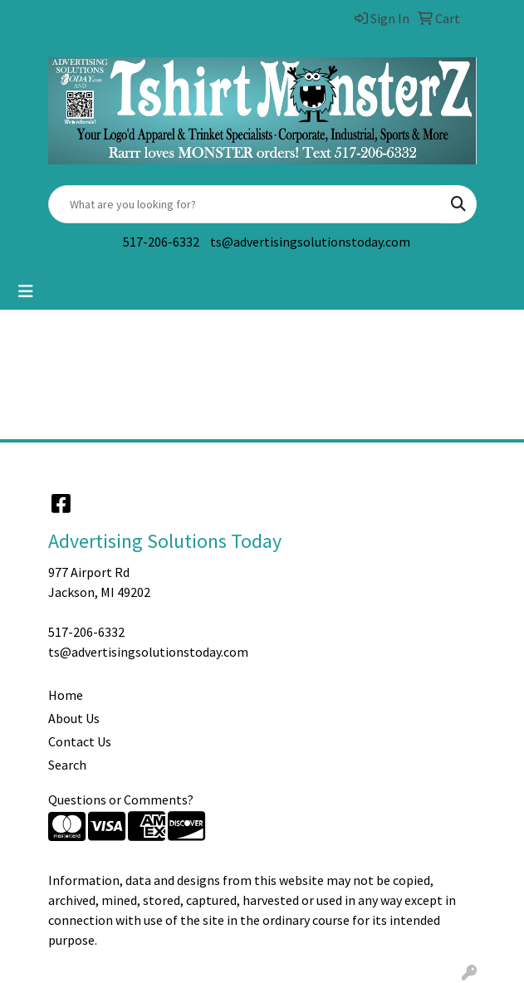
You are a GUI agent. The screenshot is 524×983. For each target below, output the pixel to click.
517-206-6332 (161, 241)
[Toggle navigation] (25, 291)
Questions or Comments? (120, 799)
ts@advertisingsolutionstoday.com (310, 241)
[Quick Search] (245, 204)
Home (65, 695)
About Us (74, 718)
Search (67, 764)
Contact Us (79, 741)
